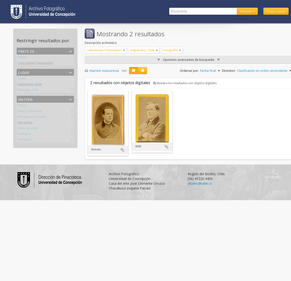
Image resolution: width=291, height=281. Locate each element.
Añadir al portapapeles (122, 150)
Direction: (229, 70)
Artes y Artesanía (30, 112)
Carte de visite (28, 129)
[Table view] (142, 70)
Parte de (26, 51)
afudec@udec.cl (200, 183)
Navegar (246, 11)
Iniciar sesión (276, 11)
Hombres (24, 140)
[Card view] (133, 70)
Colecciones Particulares (35, 63)
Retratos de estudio (32, 117)
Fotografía (25, 123)
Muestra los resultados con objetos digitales (185, 83)
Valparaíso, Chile (30, 85)
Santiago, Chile (28, 90)
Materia (25, 99)
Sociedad (24, 135)
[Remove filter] (124, 50)
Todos (22, 58)
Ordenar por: (189, 70)
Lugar (23, 72)
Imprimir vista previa (102, 70)
